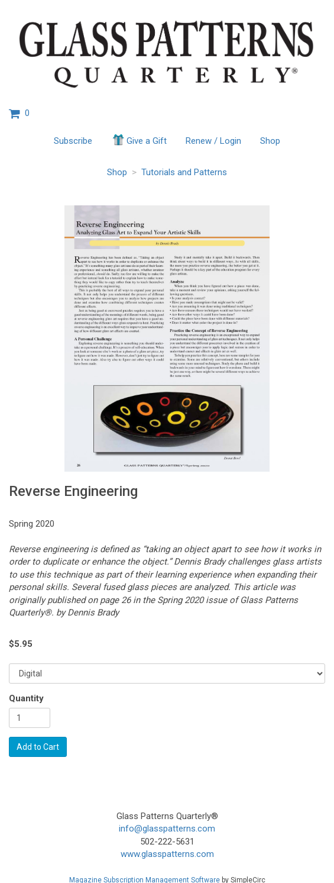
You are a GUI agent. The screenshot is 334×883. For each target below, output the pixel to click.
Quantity (26, 698)
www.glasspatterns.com (167, 854)
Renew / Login (213, 141)
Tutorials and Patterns (184, 172)
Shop (270, 141)
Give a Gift (138, 140)
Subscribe (73, 141)
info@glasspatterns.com (167, 828)
